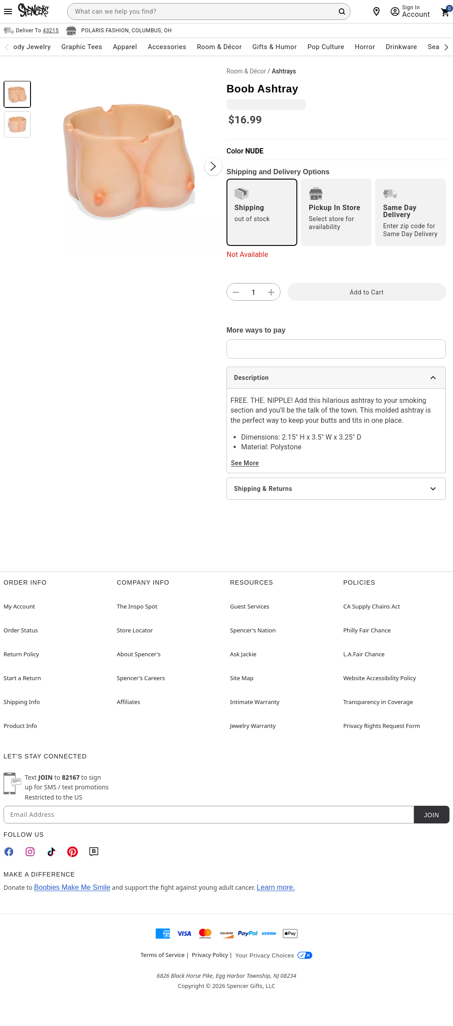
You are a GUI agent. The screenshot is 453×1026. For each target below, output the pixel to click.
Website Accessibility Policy (379, 678)
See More (245, 463)
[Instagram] (30, 852)
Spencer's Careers (141, 678)
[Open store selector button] (119, 30)
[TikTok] (51, 852)
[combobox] (209, 11)
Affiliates (128, 702)
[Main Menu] (8, 11)
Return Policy (21, 654)
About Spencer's (139, 654)
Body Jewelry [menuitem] (29, 47)
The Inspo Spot (137, 606)
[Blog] (93, 852)
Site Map (241, 678)
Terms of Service (163, 955)
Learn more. (276, 887)
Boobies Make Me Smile (72, 887)
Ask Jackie (243, 654)
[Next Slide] (213, 166)
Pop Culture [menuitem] (325, 47)
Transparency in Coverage (378, 702)
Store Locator (135, 630)
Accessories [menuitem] (167, 47)
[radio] (261, 212)
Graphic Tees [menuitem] (81, 47)
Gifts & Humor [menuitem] (274, 47)
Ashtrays (284, 71)
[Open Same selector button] (31, 30)
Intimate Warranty (255, 702)
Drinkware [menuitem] (401, 47)
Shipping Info (22, 702)
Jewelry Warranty (253, 726)
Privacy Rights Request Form (381, 726)
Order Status (21, 630)
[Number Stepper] (253, 292)
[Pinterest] (72, 852)
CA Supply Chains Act (371, 606)
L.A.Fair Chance (363, 654)
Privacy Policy (210, 955)
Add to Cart (367, 292)
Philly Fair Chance (367, 630)
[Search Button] (342, 11)
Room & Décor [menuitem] (219, 47)
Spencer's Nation (253, 630)
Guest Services (249, 606)
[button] (129, 157)
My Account (19, 606)
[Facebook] (9, 852)
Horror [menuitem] (365, 47)
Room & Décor (246, 71)
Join (431, 815)
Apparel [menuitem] (125, 47)
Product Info (20, 726)
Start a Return (22, 678)
